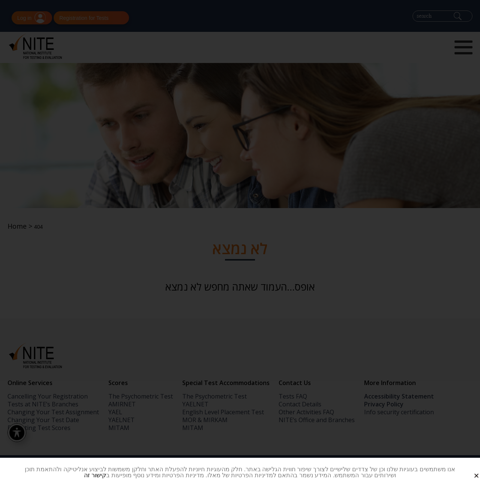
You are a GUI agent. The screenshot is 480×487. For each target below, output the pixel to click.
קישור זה (95, 475)
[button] (468, 469)
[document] (240, 243)
